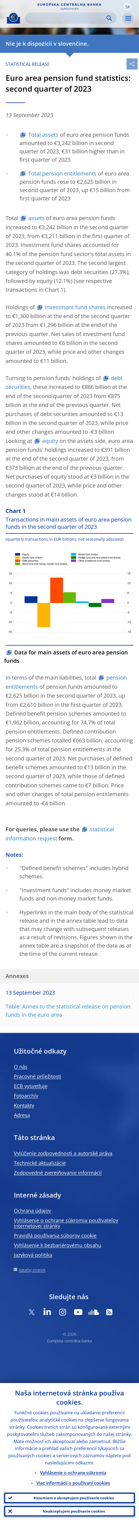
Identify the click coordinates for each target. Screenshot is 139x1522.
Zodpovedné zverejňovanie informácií (58, 1172)
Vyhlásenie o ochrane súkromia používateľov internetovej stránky (66, 1223)
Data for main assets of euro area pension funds (66, 656)
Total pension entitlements (62, 173)
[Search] (66, 18)
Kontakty (24, 1105)
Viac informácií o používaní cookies (73, 1483)
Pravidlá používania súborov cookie (55, 1235)
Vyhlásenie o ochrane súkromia (73, 1473)
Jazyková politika (33, 1255)
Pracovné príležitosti (37, 1076)
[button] (127, 6)
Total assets (43, 134)
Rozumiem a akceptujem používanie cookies (74, 1497)
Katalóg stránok (32, 1270)
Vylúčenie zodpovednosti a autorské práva (63, 1153)
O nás (20, 1066)
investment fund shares (75, 307)
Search (109, 18)
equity (50, 441)
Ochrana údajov (32, 1210)
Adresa (22, 1115)
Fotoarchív (26, 1095)
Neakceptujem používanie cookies (74, 1511)
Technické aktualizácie (40, 1163)
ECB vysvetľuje (30, 1086)
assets (36, 218)
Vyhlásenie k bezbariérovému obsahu (57, 1245)
